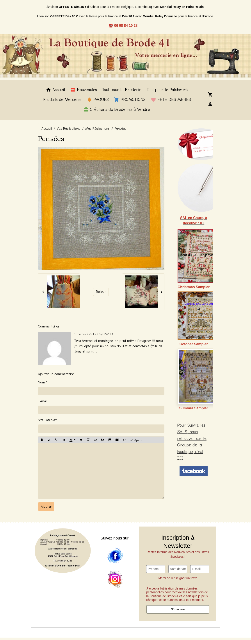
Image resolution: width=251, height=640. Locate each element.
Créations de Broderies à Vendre (116, 112)
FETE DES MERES (171, 102)
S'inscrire (178, 611)
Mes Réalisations (97, 131)
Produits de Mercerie (62, 102)
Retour (101, 294)
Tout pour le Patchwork (167, 92)
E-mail (42, 404)
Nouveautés (83, 92)
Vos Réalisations (68, 131)
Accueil (55, 92)
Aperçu (137, 442)
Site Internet (47, 422)
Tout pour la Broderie (121, 92)
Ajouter (46, 509)
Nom (41, 385)
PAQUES (98, 102)
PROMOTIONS (130, 102)
